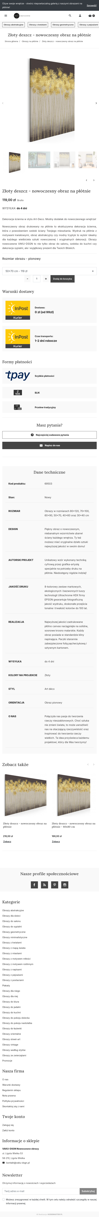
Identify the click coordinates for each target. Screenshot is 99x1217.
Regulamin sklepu (11, 1090)
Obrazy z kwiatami (38, 25)
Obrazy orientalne (11, 1034)
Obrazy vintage (10, 1044)
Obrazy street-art (11, 1039)
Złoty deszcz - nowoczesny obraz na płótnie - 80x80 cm (73, 825)
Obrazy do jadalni (11, 1007)
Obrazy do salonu (11, 921)
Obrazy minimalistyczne (14, 937)
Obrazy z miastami (12, 953)
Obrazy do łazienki (12, 1028)
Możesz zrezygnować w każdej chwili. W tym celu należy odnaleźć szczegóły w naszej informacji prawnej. (51, 1201)
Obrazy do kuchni (11, 1012)
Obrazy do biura (10, 1001)
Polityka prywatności (13, 1101)
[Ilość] (36, 278)
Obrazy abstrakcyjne (13, 25)
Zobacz (7, 841)
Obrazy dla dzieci (11, 915)
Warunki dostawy (11, 1085)
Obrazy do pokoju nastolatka (17, 1023)
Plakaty (6, 985)
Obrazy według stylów (13, 1050)
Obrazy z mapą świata (13, 948)
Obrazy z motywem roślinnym (17, 964)
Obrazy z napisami (12, 969)
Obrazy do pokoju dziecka (15, 1018)
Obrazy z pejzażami (12, 975)
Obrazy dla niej (10, 996)
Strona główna (11, 41)
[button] (91, 15)
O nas (5, 1079)
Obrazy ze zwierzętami (14, 1055)
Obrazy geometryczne (63, 25)
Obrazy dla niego (11, 991)
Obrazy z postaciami (13, 980)
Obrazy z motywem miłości (16, 958)
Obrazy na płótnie (30, 41)
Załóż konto (8, 1130)
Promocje (7, 1060)
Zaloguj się (8, 1125)
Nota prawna (9, 1095)
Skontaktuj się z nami (13, 1106)
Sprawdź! (92, 5)
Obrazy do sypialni (12, 926)
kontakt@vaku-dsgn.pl (16, 1162)
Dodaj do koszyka (62, 278)
